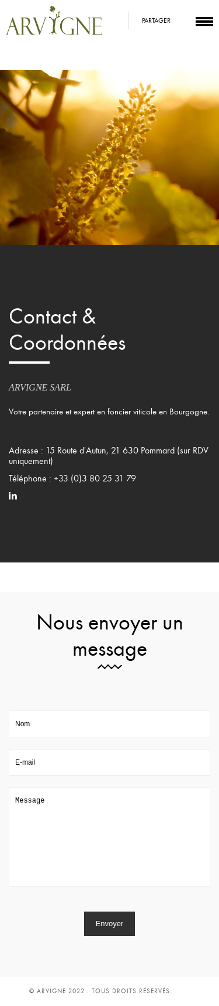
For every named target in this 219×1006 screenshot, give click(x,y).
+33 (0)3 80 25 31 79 (95, 478)
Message (109, 837)
